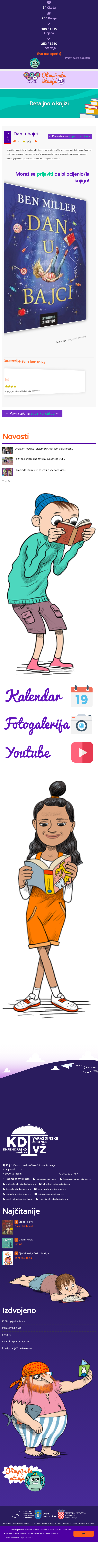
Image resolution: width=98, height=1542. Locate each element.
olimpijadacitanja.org (46, 1179)
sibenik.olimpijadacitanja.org (56, 1184)
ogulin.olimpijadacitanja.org (19, 1199)
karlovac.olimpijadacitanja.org (52, 1189)
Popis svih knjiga (11, 1327)
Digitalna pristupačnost (15, 1341)
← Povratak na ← (69, 136)
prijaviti (45, 174)
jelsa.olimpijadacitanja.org (18, 1189)
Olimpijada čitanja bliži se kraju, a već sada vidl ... (40, 470)
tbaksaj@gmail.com (18, 1178)
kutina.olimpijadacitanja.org (51, 1194)
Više (4, 481)
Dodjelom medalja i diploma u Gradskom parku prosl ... (44, 448)
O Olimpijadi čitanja (13, 1321)
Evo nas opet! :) (49, 54)
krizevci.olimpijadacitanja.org (77, 1179)
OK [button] (83, 1534)
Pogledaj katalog (58, 321)
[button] (19, 1537)
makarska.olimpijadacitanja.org (21, 1184)
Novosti (6, 1334)
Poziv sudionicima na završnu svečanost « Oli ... (40, 459)
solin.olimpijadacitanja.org (18, 1194)
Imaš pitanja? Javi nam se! (17, 1348)
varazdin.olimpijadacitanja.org (53, 1199)
